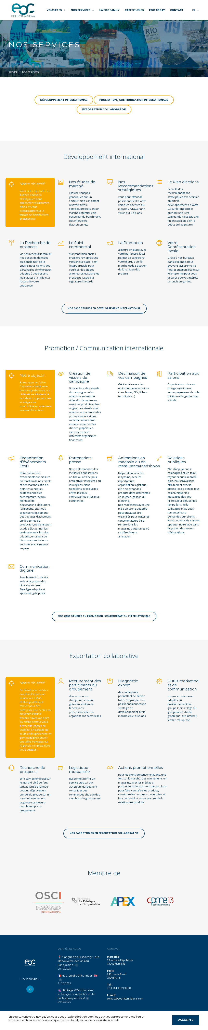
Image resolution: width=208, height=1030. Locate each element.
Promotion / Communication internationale (133, 99)
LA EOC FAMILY (109, 10)
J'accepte (185, 1019)
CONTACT (176, 10)
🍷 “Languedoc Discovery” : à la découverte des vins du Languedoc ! (78, 960)
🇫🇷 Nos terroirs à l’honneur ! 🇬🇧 (77, 975)
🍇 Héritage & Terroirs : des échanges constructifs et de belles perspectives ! (76, 994)
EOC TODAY (157, 10)
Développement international (63, 99)
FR (193, 10)
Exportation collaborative (104, 109)
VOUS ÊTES (54, 10)
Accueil (13, 72)
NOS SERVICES (80, 10)
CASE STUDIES (134, 10)
